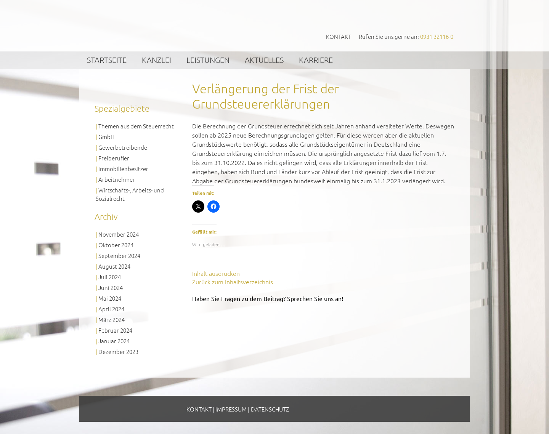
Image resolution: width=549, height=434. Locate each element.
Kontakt (338, 36)
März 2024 (111, 319)
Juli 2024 (109, 277)
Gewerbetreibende (122, 147)
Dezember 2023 (118, 352)
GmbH (106, 137)
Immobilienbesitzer (123, 169)
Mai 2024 (109, 298)
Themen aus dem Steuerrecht (136, 126)
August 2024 (114, 266)
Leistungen (208, 59)
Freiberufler (113, 158)
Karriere (316, 59)
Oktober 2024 (115, 245)
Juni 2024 (110, 287)
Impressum (231, 409)
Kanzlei (156, 59)
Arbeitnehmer (116, 179)
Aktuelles (264, 59)
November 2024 (118, 234)
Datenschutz (270, 409)
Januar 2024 (114, 341)
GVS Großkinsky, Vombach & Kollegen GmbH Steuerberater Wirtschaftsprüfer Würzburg (153, 25)
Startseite (107, 59)
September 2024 (119, 255)
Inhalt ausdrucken (216, 273)
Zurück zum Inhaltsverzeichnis (232, 281)
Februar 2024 (115, 330)
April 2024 (111, 309)
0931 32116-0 (436, 36)
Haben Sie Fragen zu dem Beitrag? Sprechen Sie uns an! (267, 298)
